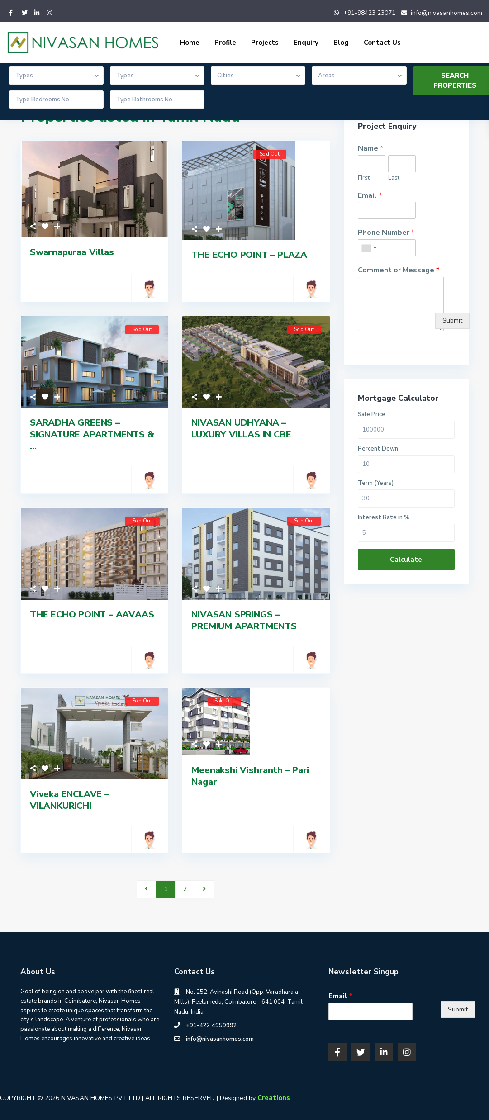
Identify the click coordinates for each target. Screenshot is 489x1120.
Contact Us (382, 42)
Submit (452, 320)
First (364, 178)
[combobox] (368, 248)
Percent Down (378, 449)
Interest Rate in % (384, 518)
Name (370, 148)
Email (370, 195)
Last (393, 178)
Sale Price (371, 415)
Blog (341, 42)
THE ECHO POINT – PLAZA (249, 255)
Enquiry (306, 42)
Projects (265, 42)
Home (189, 42)
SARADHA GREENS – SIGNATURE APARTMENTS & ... (92, 434)
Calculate (406, 559)
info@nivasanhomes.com (446, 13)
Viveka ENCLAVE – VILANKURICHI (69, 800)
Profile (225, 42)
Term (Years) (376, 483)
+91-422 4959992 (211, 1025)
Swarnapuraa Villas (72, 252)
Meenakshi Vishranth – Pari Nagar (250, 776)
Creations (273, 1097)
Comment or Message (398, 270)
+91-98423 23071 (369, 13)
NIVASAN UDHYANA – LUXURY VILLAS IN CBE (241, 429)
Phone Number (386, 232)
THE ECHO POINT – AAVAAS (92, 614)
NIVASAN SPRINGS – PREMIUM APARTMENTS (243, 620)
